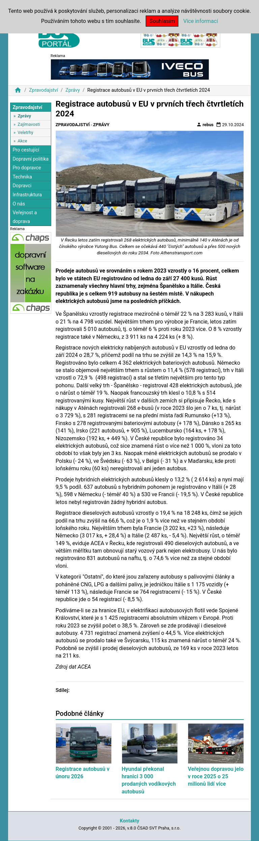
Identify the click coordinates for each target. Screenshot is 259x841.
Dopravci (21, 186)
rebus (205, 124)
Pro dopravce (26, 168)
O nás (18, 204)
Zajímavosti (29, 124)
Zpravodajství (43, 90)
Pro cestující (25, 150)
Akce (22, 140)
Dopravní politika (30, 159)
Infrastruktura (27, 195)
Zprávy (72, 90)
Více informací (200, 21)
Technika (22, 177)
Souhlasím (162, 21)
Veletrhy (25, 132)
